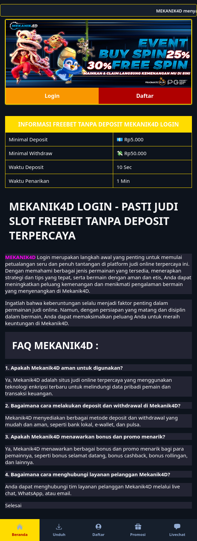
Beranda (20, 530)
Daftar (144, 95)
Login (52, 95)
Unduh (59, 530)
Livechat (177, 530)
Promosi (138, 530)
